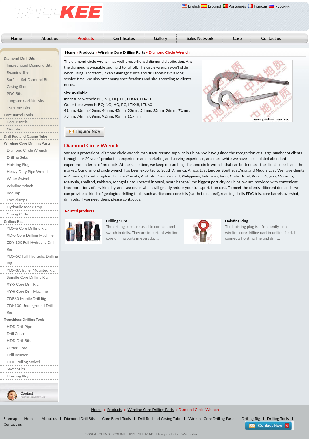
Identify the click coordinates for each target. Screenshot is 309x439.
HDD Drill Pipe (19, 326)
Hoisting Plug (18, 164)
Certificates (124, 38)
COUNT (119, 434)
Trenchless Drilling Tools (24, 319)
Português (234, 6)
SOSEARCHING (97, 434)
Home (16, 38)
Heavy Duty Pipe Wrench (28, 171)
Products (87, 52)
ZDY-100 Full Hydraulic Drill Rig (30, 246)
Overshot (15, 129)
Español (211, 6)
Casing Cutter (18, 214)
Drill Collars (16, 333)
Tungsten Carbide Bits (25, 100)
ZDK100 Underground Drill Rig (30, 309)
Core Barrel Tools (18, 114)
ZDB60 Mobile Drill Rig (26, 298)
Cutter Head (17, 347)
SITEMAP (145, 434)
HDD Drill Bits (19, 340)
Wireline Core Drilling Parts (27, 143)
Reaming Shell (18, 72)
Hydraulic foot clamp (24, 207)
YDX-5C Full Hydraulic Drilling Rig (32, 259)
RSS (132, 434)
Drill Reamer (17, 354)
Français (257, 6)
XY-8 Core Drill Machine (27, 291)
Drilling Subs (17, 157)
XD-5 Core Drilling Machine (30, 235)
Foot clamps (17, 199)
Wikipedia (189, 434)
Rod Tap (13, 192)
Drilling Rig (13, 221)
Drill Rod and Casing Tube (25, 136)
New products (167, 434)
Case (237, 38)
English (191, 6)
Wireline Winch (20, 185)
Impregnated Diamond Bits (29, 65)
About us (49, 38)
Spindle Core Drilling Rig (27, 277)
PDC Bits (14, 93)
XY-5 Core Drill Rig (23, 284)
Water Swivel (18, 178)
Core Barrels (17, 121)
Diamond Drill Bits (19, 58)
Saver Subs (16, 369)
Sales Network (200, 38)
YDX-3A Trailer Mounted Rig (31, 270)
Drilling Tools (278, 418)
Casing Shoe (17, 86)
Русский (279, 6)
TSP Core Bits (18, 107)
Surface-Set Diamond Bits (28, 79)
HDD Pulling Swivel (23, 361)
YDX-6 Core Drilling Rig (27, 228)
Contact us (271, 38)
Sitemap (10, 418)
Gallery (160, 38)
